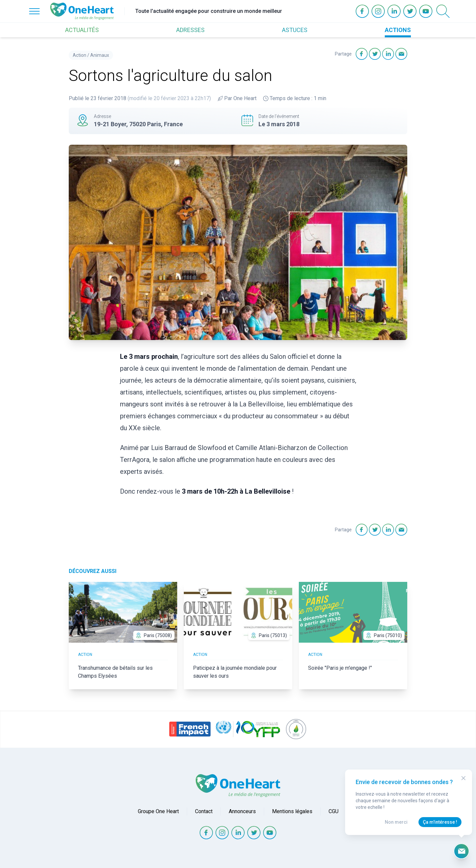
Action (79, 55)
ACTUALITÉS (82, 29)
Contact (204, 811)
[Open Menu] (34, 11)
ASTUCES (294, 29)
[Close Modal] (463, 778)
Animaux (99, 55)
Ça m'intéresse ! (440, 822)
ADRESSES (190, 29)
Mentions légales (292, 811)
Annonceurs (242, 811)
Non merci (396, 822)
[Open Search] (443, 11)
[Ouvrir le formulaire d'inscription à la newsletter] (461, 851)
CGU (333, 811)
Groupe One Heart (158, 811)
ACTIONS (398, 29)
